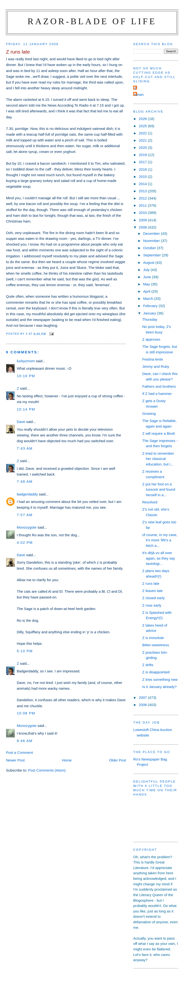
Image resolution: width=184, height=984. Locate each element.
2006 (143, 705)
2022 (143, 133)
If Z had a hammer (157, 394)
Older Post (117, 760)
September (152, 255)
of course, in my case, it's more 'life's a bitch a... (160, 540)
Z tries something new (160, 679)
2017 (143, 162)
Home (67, 760)
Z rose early (151, 605)
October (150, 248)
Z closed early (153, 598)
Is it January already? (159, 687)
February (151, 306)
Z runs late (150, 583)
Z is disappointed (156, 672)
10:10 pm (26, 376)
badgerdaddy (27, 494)
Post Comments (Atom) (47, 770)
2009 (143, 220)
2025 (143, 126)
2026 (143, 119)
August (149, 262)
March (148, 298)
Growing (149, 413)
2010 (143, 213)
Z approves (151, 339)
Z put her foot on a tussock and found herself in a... (158, 489)
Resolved (149, 502)
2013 (143, 191)
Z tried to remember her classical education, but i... (158, 458)
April (147, 291)
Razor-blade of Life (92, 21)
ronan (139, 94)
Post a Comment (19, 752)
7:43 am (25, 448)
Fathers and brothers (159, 386)
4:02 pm (25, 542)
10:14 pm (26, 409)
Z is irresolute (153, 638)
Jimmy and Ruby (155, 366)
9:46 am (25, 741)
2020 (143, 147)
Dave (21, 422)
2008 (143, 227)
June (147, 277)
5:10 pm (25, 651)
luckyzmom (26, 361)
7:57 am (25, 515)
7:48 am (25, 481)
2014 (143, 184)
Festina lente (152, 359)
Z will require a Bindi (158, 433)
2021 (143, 140)
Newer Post (15, 760)
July (146, 270)
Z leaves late (152, 591)
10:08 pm (26, 713)
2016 (143, 169)
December (152, 233)
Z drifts (147, 665)
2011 (143, 205)
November (152, 241)
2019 (143, 155)
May (147, 284)
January (150, 313)
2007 (143, 697)
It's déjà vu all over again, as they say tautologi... (158, 558)
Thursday (149, 319)
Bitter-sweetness (155, 645)
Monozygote (26, 527)
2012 (143, 198)
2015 (143, 177)
